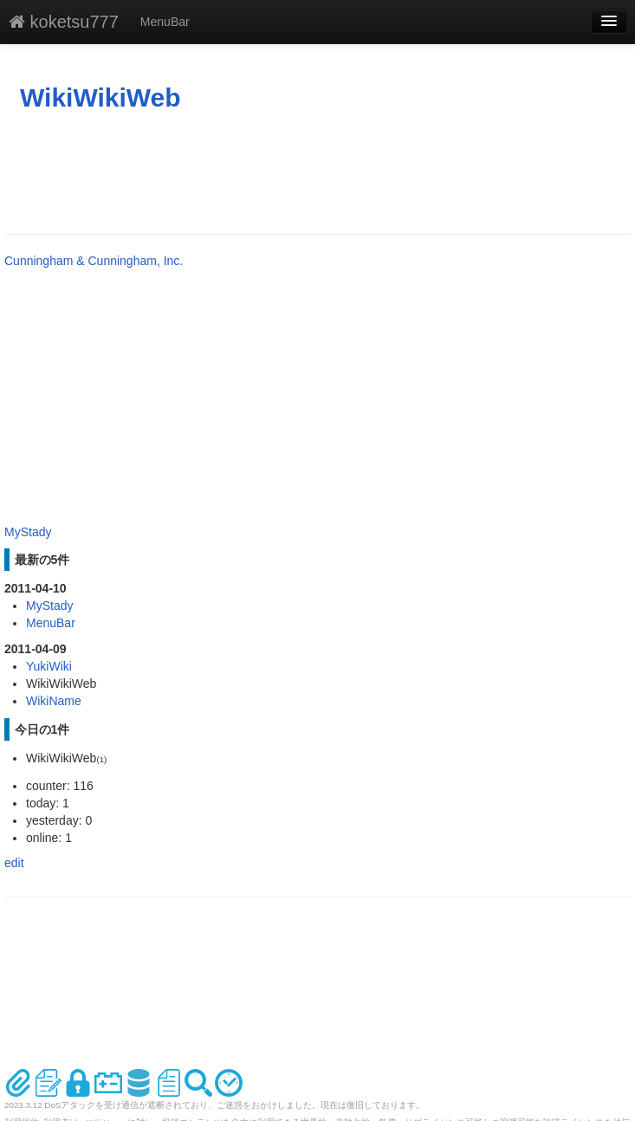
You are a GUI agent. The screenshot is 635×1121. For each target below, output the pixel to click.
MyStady (27, 532)
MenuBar (165, 22)
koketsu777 (64, 21)
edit (14, 863)
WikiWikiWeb (100, 97)
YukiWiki (49, 666)
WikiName (53, 701)
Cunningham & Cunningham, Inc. (93, 261)
